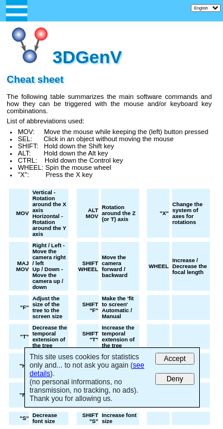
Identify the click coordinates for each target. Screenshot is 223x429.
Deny (175, 379)
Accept (175, 359)
